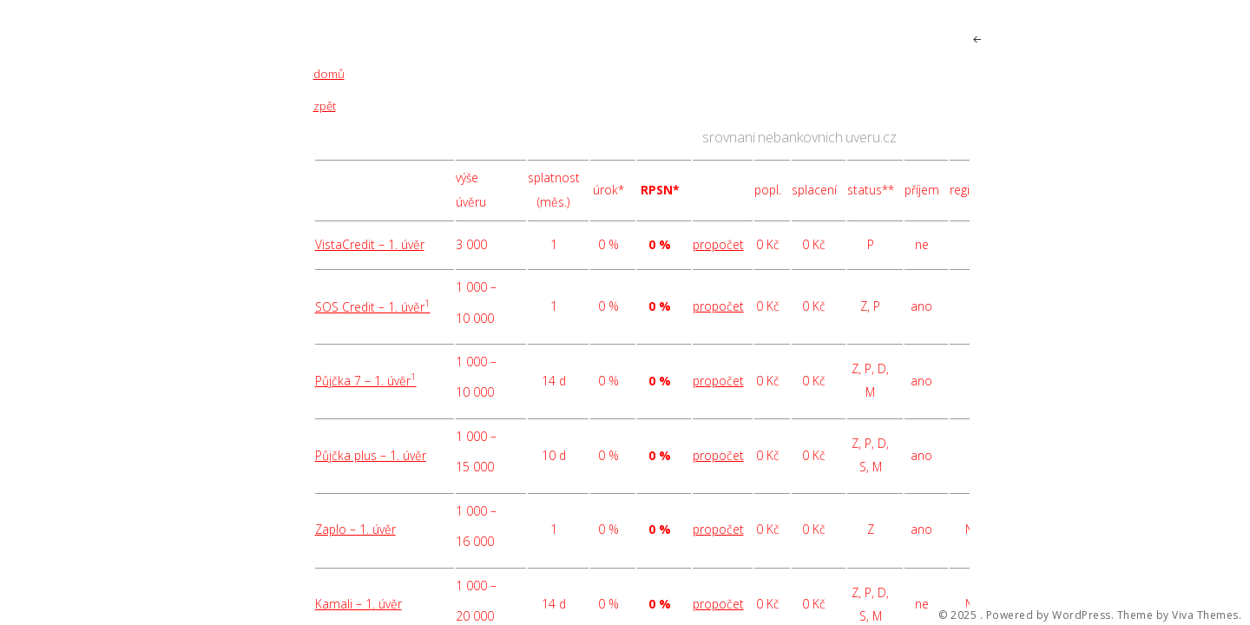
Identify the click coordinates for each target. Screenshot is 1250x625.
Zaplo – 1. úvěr (355, 529)
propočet (718, 244)
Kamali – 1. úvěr (358, 603)
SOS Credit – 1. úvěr (373, 307)
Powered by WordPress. (1050, 615)
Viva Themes (1205, 615)
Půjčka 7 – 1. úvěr (366, 380)
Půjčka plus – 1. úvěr (370, 455)
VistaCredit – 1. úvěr (369, 244)
